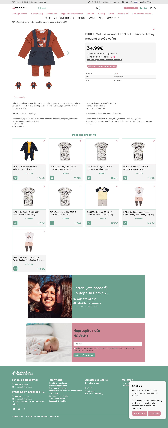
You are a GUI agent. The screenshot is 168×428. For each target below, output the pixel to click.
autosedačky (42, 416)
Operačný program (57, 398)
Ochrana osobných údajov (59, 396)
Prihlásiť (143, 8)
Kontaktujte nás (92, 383)
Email (76, 339)
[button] (14, 53)
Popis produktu (20, 97)
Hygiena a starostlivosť (72, 13)
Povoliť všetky (139, 413)
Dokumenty (53, 393)
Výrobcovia (90, 391)
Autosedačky (37, 13)
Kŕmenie (90, 13)
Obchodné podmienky (58, 388)
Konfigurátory (112, 18)
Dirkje (116, 73)
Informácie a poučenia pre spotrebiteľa (65, 391)
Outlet (91, 18)
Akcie (47, 18)
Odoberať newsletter (84, 355)
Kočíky (33, 416)
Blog (100, 18)
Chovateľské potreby (142, 13)
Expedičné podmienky (58, 383)
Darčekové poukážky (64, 18)
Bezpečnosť (123, 13)
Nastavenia (154, 413)
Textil (111, 13)
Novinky (81, 18)
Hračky (101, 13)
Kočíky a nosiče (20, 13)
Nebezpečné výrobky (57, 401)
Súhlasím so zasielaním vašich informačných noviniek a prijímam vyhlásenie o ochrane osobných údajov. (105, 349)
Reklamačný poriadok (58, 386)
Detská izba (52, 13)
